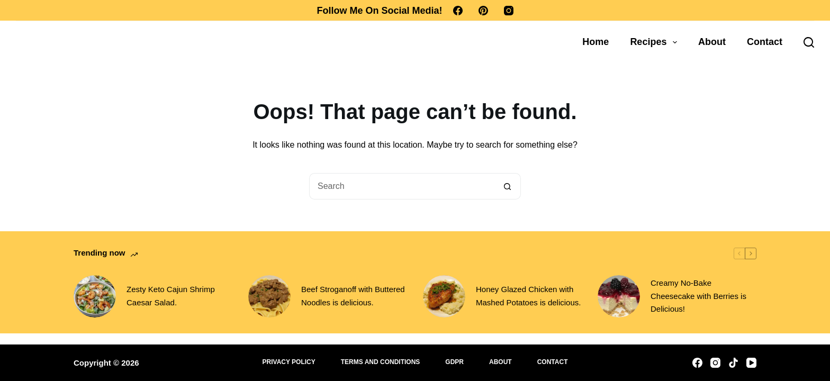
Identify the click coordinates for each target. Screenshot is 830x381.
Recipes (655, 42)
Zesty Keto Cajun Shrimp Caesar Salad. (171, 296)
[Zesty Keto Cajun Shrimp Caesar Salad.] (95, 296)
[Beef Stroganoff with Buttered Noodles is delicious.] (269, 296)
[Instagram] (508, 10)
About (712, 42)
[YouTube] (751, 363)
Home (595, 42)
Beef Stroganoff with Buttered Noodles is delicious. (353, 296)
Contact (764, 42)
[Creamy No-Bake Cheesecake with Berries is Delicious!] (619, 296)
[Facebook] (458, 10)
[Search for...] (401, 186)
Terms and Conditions (380, 362)
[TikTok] (733, 363)
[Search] (809, 42)
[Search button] (507, 186)
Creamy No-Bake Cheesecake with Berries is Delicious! (698, 296)
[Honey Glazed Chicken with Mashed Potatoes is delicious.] (444, 296)
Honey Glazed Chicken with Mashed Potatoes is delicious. (528, 296)
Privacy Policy (289, 362)
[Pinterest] (483, 10)
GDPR (454, 362)
